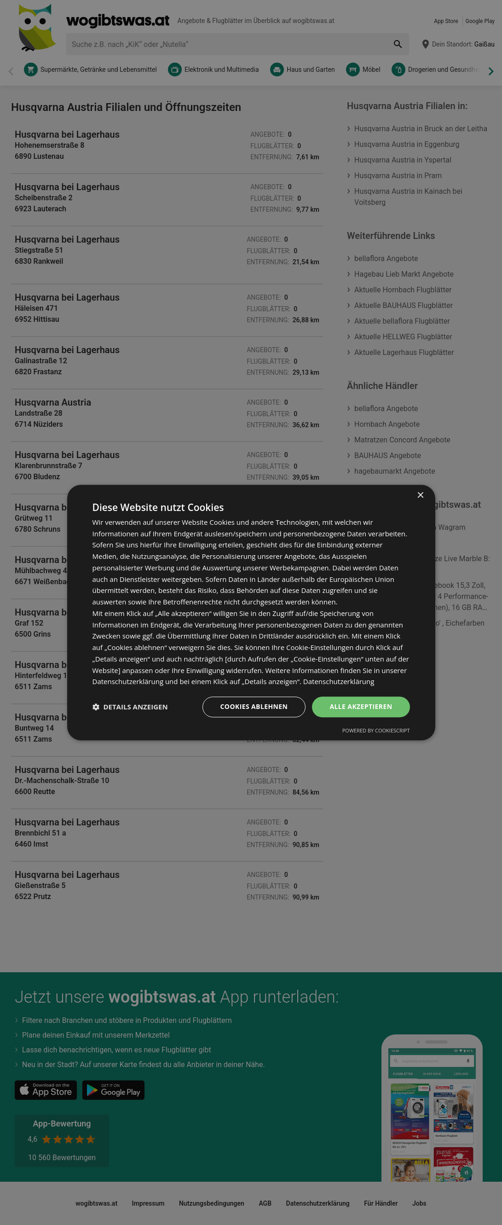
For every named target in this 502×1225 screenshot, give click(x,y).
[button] (130, 707)
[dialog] (251, 612)
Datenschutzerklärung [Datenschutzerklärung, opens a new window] (339, 681)
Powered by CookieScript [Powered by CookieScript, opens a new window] (376, 730)
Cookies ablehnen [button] (254, 706)
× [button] (420, 495)
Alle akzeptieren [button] (360, 706)
